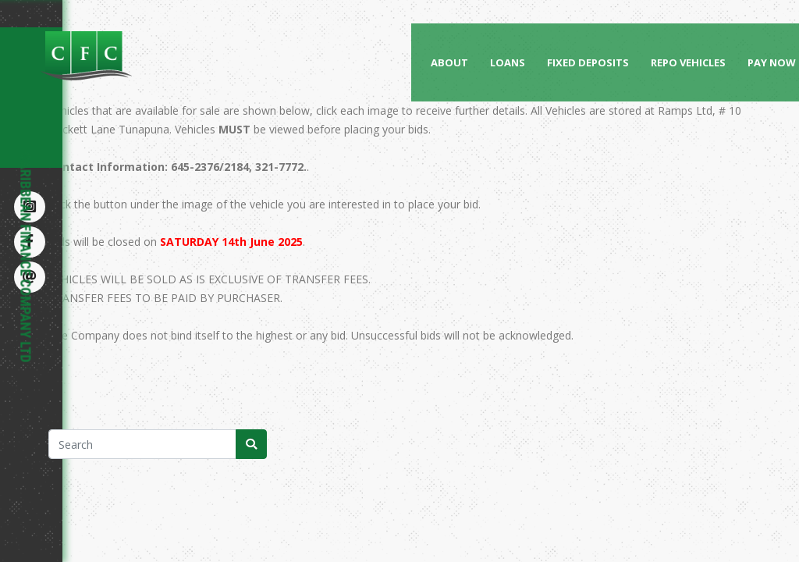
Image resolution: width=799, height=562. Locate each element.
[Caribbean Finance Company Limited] (146, 55)
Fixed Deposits (588, 62)
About (449, 62)
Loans (507, 62)
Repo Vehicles (688, 62)
